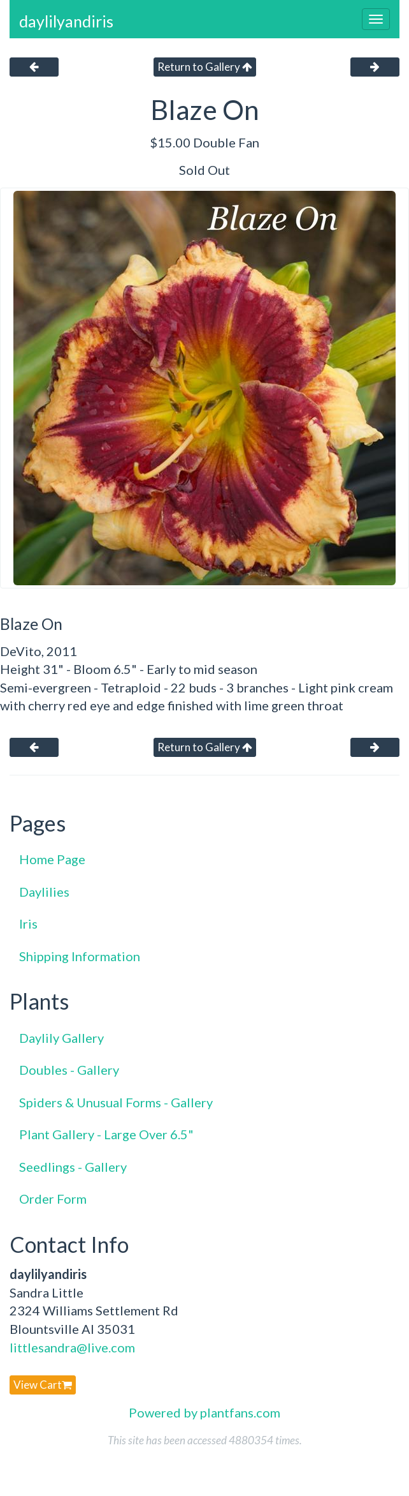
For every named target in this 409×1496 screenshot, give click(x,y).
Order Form (53, 1198)
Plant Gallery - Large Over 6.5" (106, 1134)
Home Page (52, 859)
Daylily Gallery (61, 1037)
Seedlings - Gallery (73, 1166)
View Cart (42, 1384)
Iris (28, 923)
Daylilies (44, 891)
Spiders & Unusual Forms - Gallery (116, 1102)
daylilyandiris (66, 21)
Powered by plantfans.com (204, 1412)
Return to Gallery (204, 66)
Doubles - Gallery (69, 1069)
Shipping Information (79, 956)
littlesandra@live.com (72, 1347)
